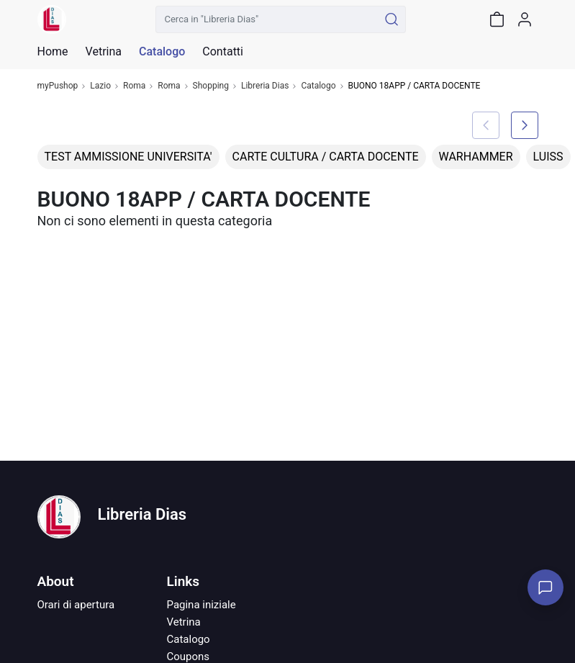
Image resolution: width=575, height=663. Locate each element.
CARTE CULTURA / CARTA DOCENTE (325, 156)
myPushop (57, 86)
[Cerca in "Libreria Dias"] (267, 19)
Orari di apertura (76, 604)
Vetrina (184, 621)
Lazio (100, 86)
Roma (134, 86)
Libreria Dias (265, 86)
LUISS (548, 156)
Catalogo (162, 52)
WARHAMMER (476, 156)
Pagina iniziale (201, 604)
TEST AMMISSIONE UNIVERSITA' (128, 156)
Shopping (211, 86)
